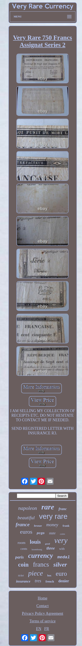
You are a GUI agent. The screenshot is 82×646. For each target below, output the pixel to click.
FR (46, 629)
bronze (38, 525)
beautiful (26, 517)
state (52, 533)
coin (23, 564)
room (21, 543)
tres (38, 580)
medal (63, 557)
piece (35, 573)
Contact (43, 606)
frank (66, 525)
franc (63, 509)
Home (42, 598)
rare (47, 507)
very (60, 540)
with (62, 548)
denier (63, 581)
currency (40, 555)
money (52, 524)
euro (61, 573)
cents (24, 548)
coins (62, 534)
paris (19, 557)
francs (41, 564)
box (49, 575)
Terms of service (43, 621)
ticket (21, 575)
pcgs (41, 533)
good (47, 543)
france (23, 524)
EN (38, 629)
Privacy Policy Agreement (42, 613)
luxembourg (36, 549)
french (49, 581)
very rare (53, 516)
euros (26, 532)
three (51, 548)
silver (60, 564)
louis (35, 542)
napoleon (27, 508)
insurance (23, 581)
